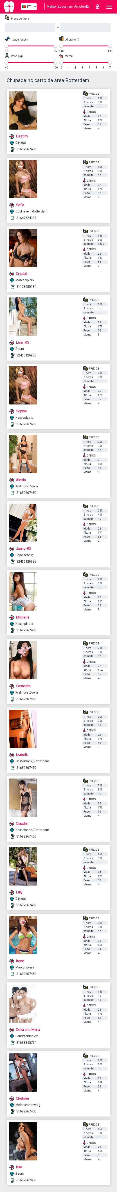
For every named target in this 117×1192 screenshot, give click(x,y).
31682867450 (26, 149)
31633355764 (26, 1043)
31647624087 (26, 218)
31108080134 (26, 287)
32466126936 (26, 355)
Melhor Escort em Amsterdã (68, 7)
